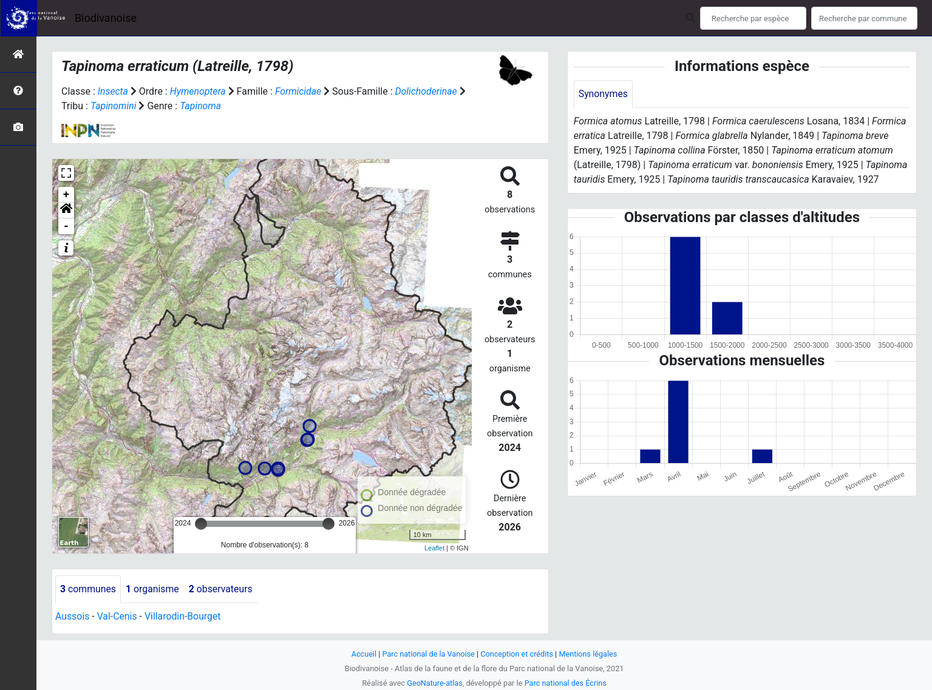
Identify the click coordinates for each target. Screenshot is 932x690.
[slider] (201, 524)
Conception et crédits (517, 653)
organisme (153, 589)
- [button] (66, 226)
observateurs (222, 589)
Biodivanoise (106, 18)
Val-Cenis (117, 616)
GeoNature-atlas (434, 683)
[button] (66, 210)
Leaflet (434, 548)
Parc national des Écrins (565, 683)
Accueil (362, 653)
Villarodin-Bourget (183, 616)
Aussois (72, 616)
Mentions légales (589, 653)
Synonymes (603, 94)
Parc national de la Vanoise (428, 653)
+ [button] (66, 195)
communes (88, 589)
